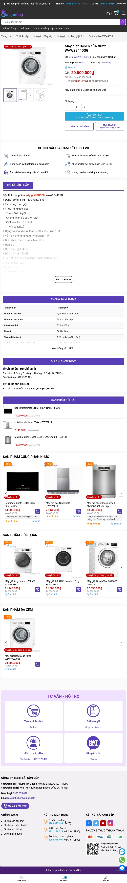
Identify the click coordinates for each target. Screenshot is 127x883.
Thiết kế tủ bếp (9, 28)
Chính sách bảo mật (14, 821)
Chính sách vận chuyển (15, 825)
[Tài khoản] (108, 13)
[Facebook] (89, 823)
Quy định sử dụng (13, 833)
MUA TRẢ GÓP (110, 126)
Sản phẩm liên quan (20, 535)
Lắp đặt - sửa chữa (59, 28)
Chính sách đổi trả (13, 829)
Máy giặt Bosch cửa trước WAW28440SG (18, 658)
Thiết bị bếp (25, 28)
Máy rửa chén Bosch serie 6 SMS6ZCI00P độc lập (41, 437)
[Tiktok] (110, 823)
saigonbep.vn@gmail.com (21, 798)
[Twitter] (96, 823)
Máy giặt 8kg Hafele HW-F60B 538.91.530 (20, 583)
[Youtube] (103, 823)
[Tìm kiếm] (123, 22)
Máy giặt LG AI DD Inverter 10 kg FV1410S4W (62, 583)
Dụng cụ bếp (40, 28)
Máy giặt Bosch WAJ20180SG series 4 (102, 583)
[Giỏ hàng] (116, 13)
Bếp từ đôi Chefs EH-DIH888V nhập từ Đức (37, 408)
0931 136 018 (56, 831)
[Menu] (123, 12)
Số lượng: (70, 101)
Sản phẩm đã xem (18, 610)
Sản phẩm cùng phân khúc (26, 457)
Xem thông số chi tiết (63, 348)
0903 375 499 (25, 377)
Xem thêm (63, 279)
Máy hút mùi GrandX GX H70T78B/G (33, 422)
